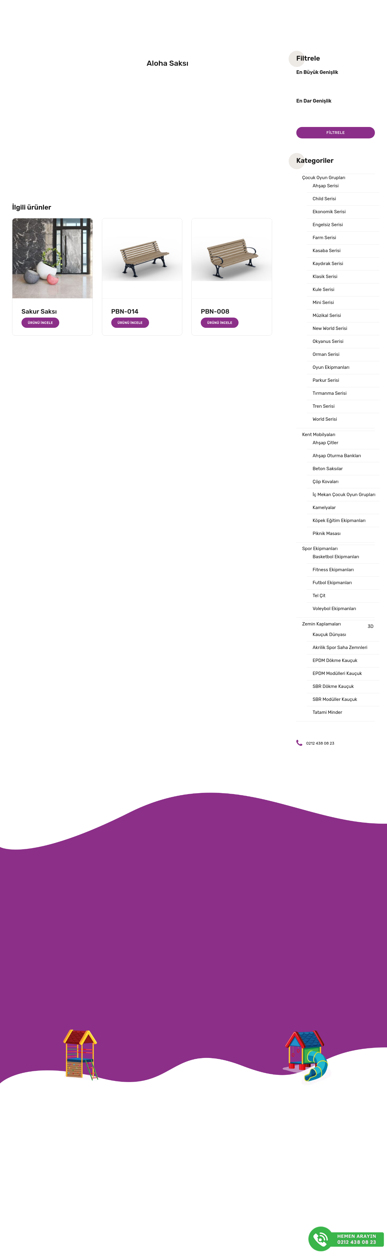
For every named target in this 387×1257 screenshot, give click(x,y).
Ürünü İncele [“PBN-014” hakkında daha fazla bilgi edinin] (130, 323)
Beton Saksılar (328, 468)
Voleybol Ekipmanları (334, 608)
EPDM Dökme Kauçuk (335, 660)
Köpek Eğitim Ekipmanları (339, 520)
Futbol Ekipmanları (332, 582)
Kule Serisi (323, 289)
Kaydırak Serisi (328, 263)
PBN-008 (215, 311)
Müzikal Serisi (327, 315)
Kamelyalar (324, 507)
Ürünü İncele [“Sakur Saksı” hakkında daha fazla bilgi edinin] (40, 323)
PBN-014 (124, 311)
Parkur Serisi (326, 380)
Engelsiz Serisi (328, 224)
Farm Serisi (324, 237)
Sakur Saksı (39, 311)
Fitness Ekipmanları (333, 569)
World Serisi (325, 419)
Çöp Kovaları (326, 481)
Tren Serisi (324, 406)
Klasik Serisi (325, 276)
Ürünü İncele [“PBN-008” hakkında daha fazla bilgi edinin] (219, 323)
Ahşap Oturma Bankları (337, 455)
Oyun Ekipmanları (331, 367)
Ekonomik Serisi (329, 211)
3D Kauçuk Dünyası (343, 630)
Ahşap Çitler (325, 442)
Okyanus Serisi (328, 341)
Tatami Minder (327, 712)
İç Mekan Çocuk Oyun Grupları (344, 494)
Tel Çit (319, 595)
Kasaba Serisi (326, 250)
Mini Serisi (323, 302)
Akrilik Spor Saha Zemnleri (340, 647)
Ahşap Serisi (326, 185)
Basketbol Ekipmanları (336, 556)
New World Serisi (330, 328)
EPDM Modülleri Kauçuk (337, 673)
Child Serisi (324, 198)
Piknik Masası (326, 533)
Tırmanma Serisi (329, 393)
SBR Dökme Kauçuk (333, 686)
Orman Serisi (326, 354)
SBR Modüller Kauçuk (335, 699)
